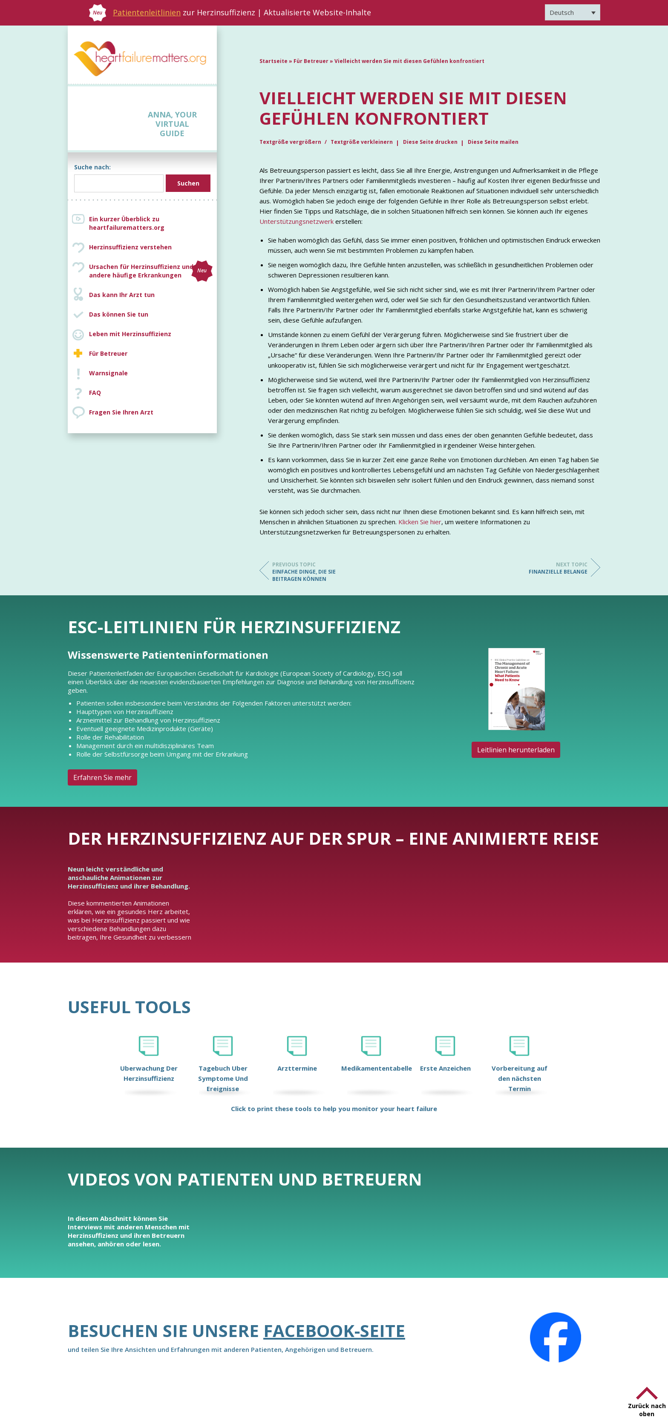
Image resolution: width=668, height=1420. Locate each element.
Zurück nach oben (647, 1410)
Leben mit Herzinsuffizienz (130, 334)
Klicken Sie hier (419, 521)
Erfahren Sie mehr (102, 777)
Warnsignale (108, 373)
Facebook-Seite (334, 1330)
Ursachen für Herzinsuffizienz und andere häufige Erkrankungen (151, 271)
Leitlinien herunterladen (516, 749)
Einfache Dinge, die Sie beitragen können (306, 572)
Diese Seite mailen (493, 142)
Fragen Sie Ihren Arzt (121, 412)
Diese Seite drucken (430, 142)
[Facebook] (555, 1337)
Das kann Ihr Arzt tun (122, 295)
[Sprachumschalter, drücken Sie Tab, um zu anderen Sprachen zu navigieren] (572, 12)
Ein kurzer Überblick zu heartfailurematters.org (126, 223)
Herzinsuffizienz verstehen (130, 247)
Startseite (273, 61)
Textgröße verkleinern (362, 142)
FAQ (95, 393)
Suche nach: (92, 167)
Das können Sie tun (118, 314)
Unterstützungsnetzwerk (296, 221)
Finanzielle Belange (553, 568)
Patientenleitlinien (147, 12)
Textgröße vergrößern (290, 142)
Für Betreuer (108, 353)
